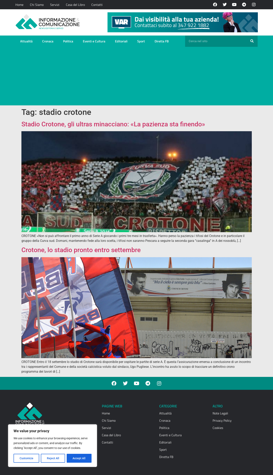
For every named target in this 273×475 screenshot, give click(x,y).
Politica (68, 41)
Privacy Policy (222, 420)
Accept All (79, 458)
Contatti (97, 4)
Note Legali (220, 413)
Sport (141, 41)
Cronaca (47, 41)
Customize (26, 458)
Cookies (218, 427)
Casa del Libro (75, 4)
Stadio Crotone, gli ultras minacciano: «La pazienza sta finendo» (113, 124)
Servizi (54, 4)
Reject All (53, 458)
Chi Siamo (37, 4)
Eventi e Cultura (94, 41)
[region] (52, 446)
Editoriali (121, 41)
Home (19, 4)
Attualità (26, 41)
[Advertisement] (136, 77)
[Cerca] (252, 41)
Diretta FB (162, 41)
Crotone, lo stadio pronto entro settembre (81, 250)
